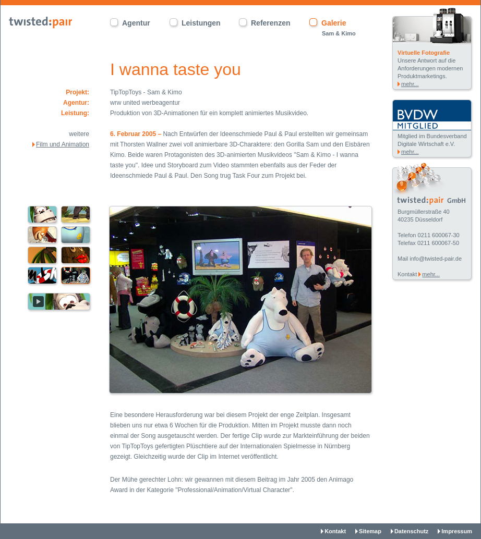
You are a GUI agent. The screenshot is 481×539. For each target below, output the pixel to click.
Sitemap (370, 531)
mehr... (410, 84)
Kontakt (335, 531)
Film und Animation (62, 144)
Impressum (456, 531)
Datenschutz (411, 531)
